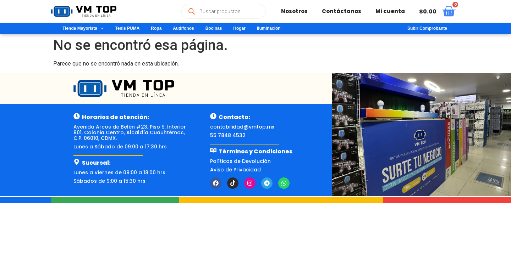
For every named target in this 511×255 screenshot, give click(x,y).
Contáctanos (341, 11)
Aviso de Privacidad (235, 169)
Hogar (239, 28)
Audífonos (183, 28)
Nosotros (294, 11)
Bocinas (213, 28)
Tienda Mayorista (83, 28)
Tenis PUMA (127, 28)
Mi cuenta (390, 11)
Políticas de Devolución (240, 161)
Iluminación (269, 28)
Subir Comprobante (427, 28)
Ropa (156, 28)
